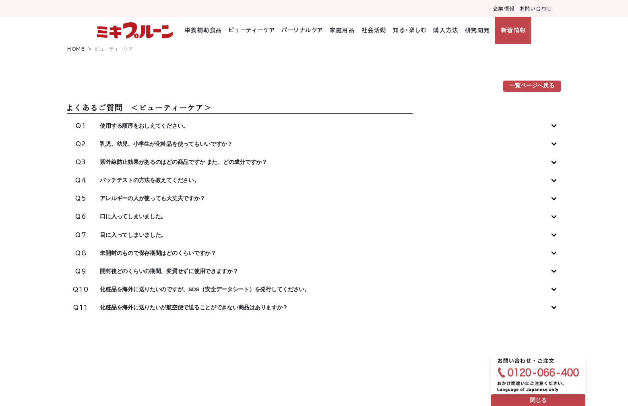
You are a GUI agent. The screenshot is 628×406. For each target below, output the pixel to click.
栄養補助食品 (203, 30)
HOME (76, 49)
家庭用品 (342, 30)
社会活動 (374, 30)
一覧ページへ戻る (531, 86)
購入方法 (445, 30)
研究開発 (477, 30)
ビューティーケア (252, 30)
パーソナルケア (302, 30)
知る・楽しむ (410, 30)
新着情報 (513, 30)
